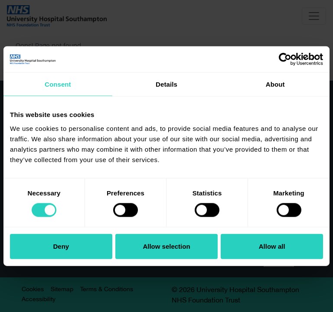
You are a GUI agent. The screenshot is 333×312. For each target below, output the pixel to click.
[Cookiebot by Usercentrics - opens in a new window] (285, 59)
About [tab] (275, 84)
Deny (61, 246)
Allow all (272, 246)
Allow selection (166, 246)
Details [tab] (166, 84)
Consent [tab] (58, 84)
